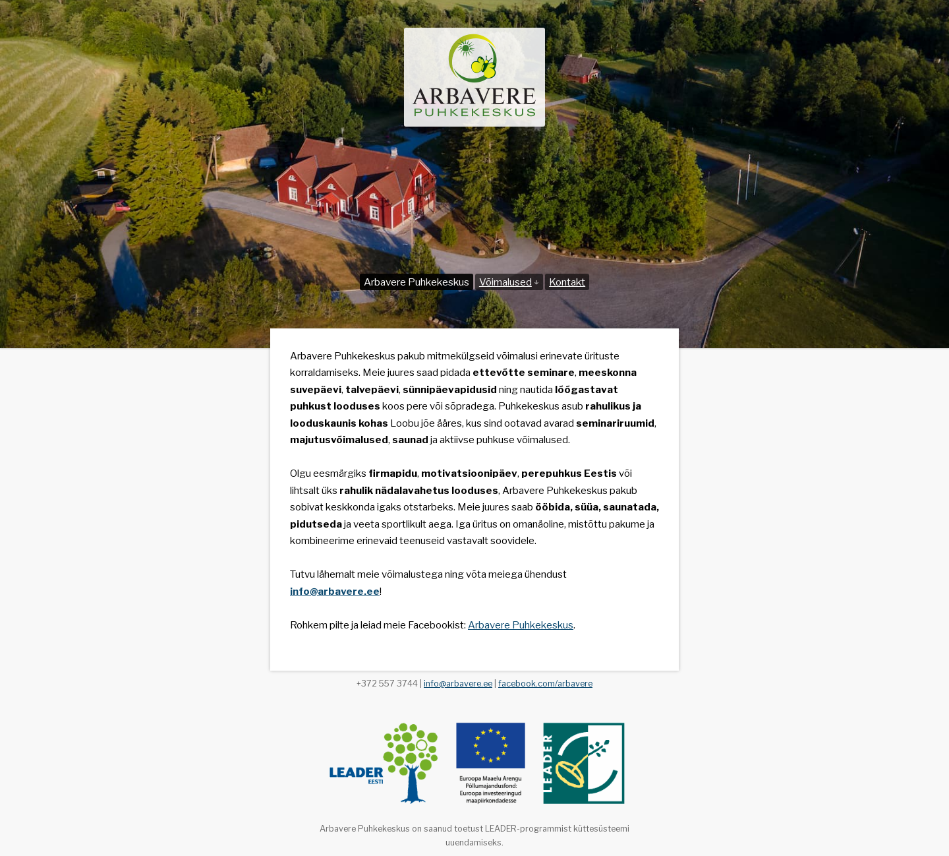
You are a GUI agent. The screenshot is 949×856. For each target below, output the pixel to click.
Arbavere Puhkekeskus (416, 282)
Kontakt (567, 282)
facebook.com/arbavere (545, 683)
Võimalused (509, 282)
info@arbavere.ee (458, 683)
